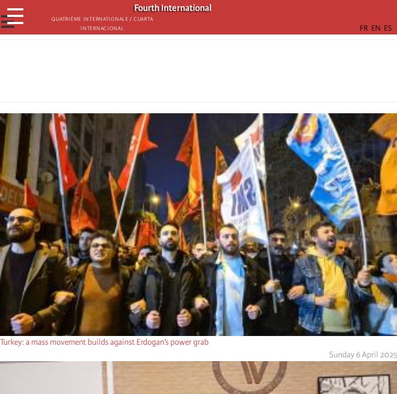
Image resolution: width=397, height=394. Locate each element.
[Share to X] (183, 73)
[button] (229, 73)
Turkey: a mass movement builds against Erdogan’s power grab (104, 342)
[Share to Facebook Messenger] (198, 73)
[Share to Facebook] (168, 73)
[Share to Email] (214, 73)
